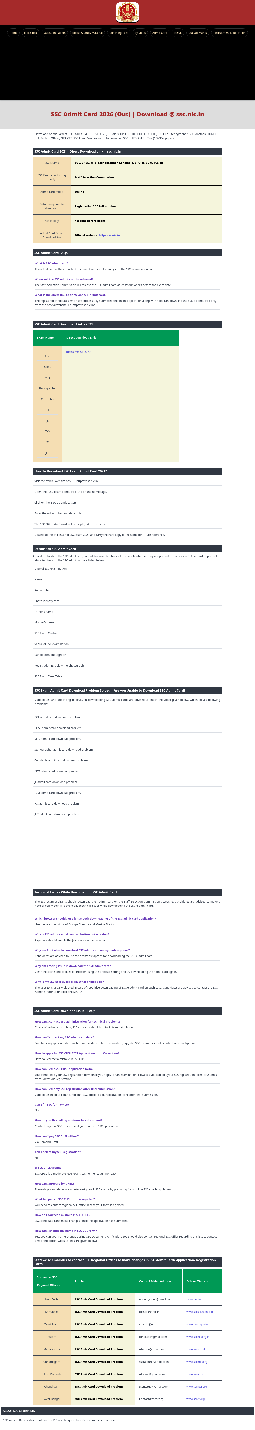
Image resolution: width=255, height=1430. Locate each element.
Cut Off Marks (198, 33)
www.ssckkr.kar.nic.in (199, 1312)
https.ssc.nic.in (109, 235)
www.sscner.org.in (197, 1337)
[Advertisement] (127, 69)
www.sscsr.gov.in (197, 1324)
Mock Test (30, 33)
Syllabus (140, 33)
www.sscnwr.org (196, 1386)
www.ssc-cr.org (195, 1374)
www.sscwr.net (195, 1349)
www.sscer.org (195, 1399)
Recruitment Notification (229, 33)
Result (178, 33)
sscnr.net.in (193, 1299)
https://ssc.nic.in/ (78, 352)
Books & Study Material (87, 33)
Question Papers (55, 33)
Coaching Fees (118, 33)
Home (13, 33)
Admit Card (159, 33)
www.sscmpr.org (196, 1362)
